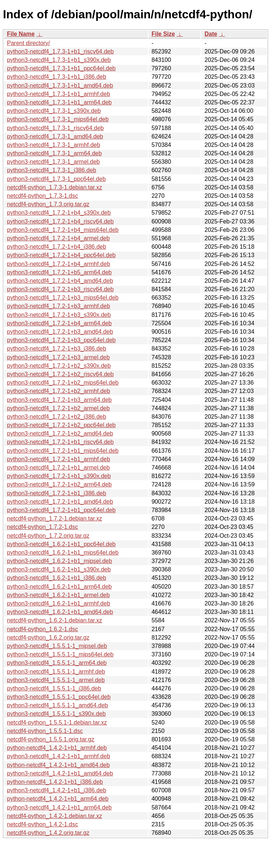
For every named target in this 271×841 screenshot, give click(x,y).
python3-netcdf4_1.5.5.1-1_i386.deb (54, 688)
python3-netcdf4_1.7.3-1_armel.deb (53, 162)
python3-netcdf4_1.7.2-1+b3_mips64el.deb (63, 297)
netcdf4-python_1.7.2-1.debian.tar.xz (54, 518)
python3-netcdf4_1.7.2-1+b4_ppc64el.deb (61, 255)
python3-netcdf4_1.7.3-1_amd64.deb (55, 136)
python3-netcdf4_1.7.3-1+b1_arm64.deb (59, 102)
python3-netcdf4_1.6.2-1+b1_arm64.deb (59, 586)
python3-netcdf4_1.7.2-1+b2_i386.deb (56, 417)
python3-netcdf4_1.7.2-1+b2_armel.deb (58, 408)
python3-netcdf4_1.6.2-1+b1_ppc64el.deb (61, 544)
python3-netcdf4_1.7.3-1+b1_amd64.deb (60, 85)
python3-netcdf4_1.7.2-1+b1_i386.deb (56, 493)
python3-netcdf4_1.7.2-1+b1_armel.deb (58, 467)
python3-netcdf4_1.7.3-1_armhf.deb (53, 145)
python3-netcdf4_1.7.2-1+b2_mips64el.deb (63, 382)
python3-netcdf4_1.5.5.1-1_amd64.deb (57, 705)
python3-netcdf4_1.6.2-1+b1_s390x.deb (59, 569)
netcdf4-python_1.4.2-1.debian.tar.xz (54, 816)
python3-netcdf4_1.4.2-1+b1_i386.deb (56, 790)
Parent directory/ (28, 43)
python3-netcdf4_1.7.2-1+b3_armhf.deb (58, 306)
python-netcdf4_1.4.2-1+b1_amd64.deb (58, 765)
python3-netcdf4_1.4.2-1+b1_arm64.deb (59, 807)
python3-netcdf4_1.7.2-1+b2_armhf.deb (58, 391)
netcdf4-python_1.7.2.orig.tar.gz (48, 536)
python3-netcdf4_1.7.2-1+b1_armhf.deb (58, 459)
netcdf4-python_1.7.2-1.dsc (42, 527)
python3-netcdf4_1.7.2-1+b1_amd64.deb (60, 502)
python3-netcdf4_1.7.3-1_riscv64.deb (55, 128)
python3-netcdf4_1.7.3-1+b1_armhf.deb (58, 94)
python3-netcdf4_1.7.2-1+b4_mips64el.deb (63, 230)
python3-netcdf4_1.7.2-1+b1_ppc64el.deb (61, 510)
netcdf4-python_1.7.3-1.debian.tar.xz (54, 187)
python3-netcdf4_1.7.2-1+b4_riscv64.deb (60, 221)
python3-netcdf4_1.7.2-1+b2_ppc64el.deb (61, 425)
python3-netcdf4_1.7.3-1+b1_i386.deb (56, 77)
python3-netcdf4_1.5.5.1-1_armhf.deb (56, 671)
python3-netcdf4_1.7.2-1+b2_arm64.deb (59, 484)
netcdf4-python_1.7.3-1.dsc (42, 196)
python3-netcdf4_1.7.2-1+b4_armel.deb (58, 238)
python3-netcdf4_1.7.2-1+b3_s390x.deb (59, 315)
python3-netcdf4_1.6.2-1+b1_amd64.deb (60, 612)
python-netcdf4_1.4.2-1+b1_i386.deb (55, 782)
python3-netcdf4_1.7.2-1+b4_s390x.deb (59, 213)
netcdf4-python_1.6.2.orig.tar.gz (48, 637)
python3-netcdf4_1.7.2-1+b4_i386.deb (56, 247)
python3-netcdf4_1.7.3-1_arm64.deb (54, 153)
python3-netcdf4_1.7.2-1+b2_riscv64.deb (60, 374)
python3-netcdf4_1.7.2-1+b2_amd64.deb (60, 433)
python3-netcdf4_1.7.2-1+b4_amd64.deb (60, 281)
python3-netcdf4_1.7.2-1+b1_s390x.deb (59, 476)
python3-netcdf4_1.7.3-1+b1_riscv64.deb (60, 51)
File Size (163, 34)
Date (210, 34)
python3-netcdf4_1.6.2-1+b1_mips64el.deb (63, 552)
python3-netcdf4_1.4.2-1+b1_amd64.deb (60, 773)
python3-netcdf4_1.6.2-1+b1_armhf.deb (58, 603)
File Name (21, 34)
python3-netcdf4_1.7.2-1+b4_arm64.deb (59, 323)
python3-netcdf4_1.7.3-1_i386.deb (51, 170)
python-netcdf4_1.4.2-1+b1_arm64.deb (57, 799)
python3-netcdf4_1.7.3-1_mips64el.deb (58, 119)
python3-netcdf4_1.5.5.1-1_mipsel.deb (57, 646)
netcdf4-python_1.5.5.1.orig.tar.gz (50, 739)
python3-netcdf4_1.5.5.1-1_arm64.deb (57, 663)
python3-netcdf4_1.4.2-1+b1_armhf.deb (58, 756)
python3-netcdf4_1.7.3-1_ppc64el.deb (56, 179)
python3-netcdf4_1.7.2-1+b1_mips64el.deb (63, 451)
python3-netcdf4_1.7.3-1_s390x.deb (54, 111)
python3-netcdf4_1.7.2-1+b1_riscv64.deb (60, 442)
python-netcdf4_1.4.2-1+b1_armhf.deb (57, 748)
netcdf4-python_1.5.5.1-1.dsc (45, 731)
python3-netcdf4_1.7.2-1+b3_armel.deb (58, 357)
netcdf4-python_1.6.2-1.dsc (42, 629)
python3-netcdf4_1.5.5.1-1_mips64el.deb (60, 654)
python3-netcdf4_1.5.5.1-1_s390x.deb (56, 714)
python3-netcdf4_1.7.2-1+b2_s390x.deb (59, 366)
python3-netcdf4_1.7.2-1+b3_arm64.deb (59, 400)
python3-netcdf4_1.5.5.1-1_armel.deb (56, 680)
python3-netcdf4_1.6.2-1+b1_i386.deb (56, 578)
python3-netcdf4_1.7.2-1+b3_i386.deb (56, 348)
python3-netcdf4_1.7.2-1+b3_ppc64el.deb (61, 340)
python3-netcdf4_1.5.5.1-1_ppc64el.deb (59, 697)
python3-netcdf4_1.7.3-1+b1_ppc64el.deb (61, 68)
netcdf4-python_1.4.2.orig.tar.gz (48, 833)
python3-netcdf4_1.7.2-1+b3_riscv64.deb (60, 289)
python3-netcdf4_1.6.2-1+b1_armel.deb (58, 595)
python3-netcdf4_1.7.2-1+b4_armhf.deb (58, 264)
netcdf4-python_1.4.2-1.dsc (42, 824)
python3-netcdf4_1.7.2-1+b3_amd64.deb (60, 332)
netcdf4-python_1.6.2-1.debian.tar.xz (54, 620)
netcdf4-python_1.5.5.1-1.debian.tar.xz (57, 722)
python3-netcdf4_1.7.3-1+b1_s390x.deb (59, 60)
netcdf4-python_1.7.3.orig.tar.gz (48, 204)
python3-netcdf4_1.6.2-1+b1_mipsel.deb (59, 561)
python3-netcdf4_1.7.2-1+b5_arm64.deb (59, 272)
